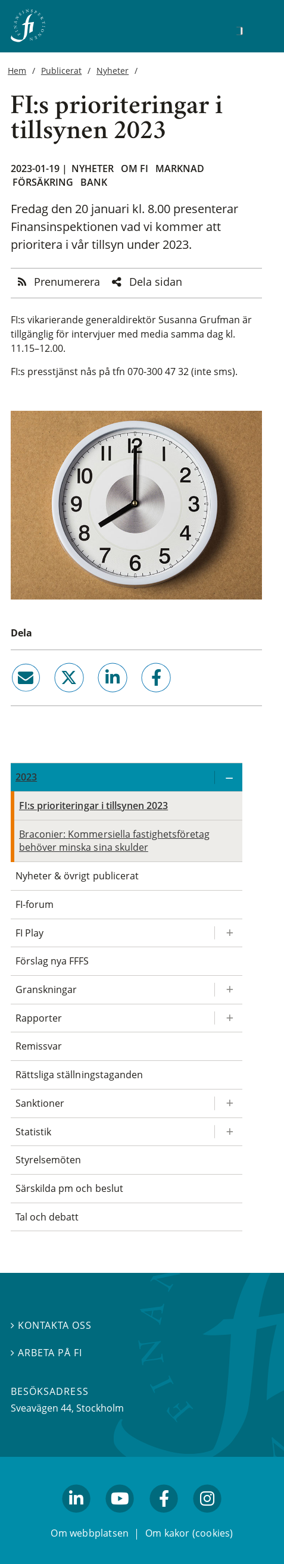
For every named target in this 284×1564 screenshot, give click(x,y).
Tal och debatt (47, 1216)
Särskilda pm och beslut (69, 1188)
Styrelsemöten (48, 1159)
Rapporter (38, 1018)
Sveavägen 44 (41, 1408)
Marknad (179, 168)
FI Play (29, 932)
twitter (52, 697)
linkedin (97, 697)
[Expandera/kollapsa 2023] (228, 777)
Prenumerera (67, 281)
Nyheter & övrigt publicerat (77, 875)
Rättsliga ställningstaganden (79, 1074)
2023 (26, 776)
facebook (143, 697)
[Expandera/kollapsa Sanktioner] (228, 1103)
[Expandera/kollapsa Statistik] (228, 1132)
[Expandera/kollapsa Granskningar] (228, 990)
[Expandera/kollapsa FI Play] (228, 933)
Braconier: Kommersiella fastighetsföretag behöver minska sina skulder (114, 841)
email (15, 697)
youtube (120, 1518)
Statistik (33, 1131)
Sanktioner (39, 1103)
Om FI (134, 168)
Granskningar (46, 989)
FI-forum (34, 904)
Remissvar (38, 1046)
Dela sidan (155, 281)
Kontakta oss (51, 1325)
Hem (17, 70)
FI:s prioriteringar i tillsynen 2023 (93, 805)
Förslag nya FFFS (52, 960)
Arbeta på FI (46, 1352)
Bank (93, 182)
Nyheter (112, 70)
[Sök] (239, 31)
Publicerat (61, 70)
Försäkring (43, 182)
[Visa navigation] (258, 29)
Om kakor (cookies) (189, 1533)
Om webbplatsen (90, 1533)
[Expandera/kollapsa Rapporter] (228, 1018)
